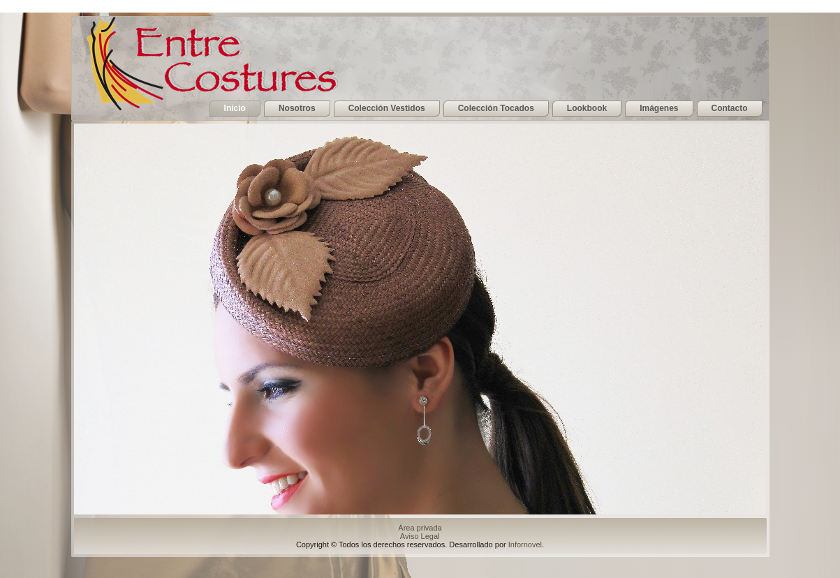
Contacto (730, 108)
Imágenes (659, 108)
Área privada (420, 528)
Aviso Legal (421, 536)
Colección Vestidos (386, 108)
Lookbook (587, 108)
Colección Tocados (496, 108)
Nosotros (297, 108)
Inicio (235, 108)
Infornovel (525, 544)
